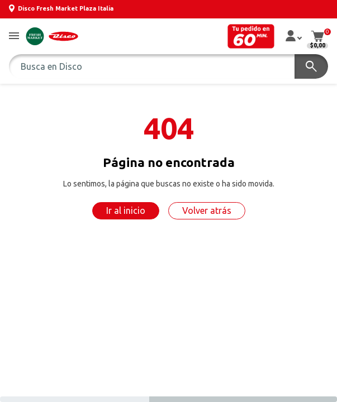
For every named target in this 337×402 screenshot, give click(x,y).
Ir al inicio (125, 210)
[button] (14, 36)
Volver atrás (206, 210)
